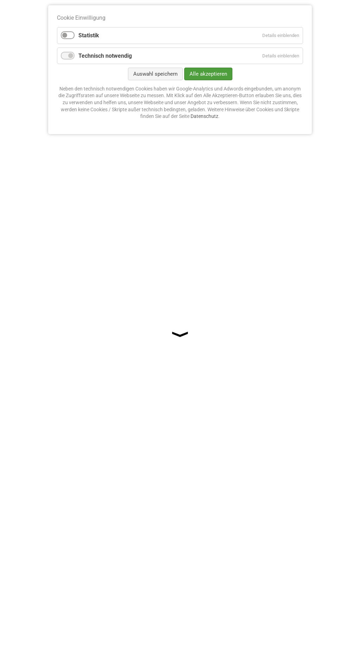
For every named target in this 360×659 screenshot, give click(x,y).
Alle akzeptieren (208, 74)
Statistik (88, 35)
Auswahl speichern (155, 74)
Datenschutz (204, 116)
